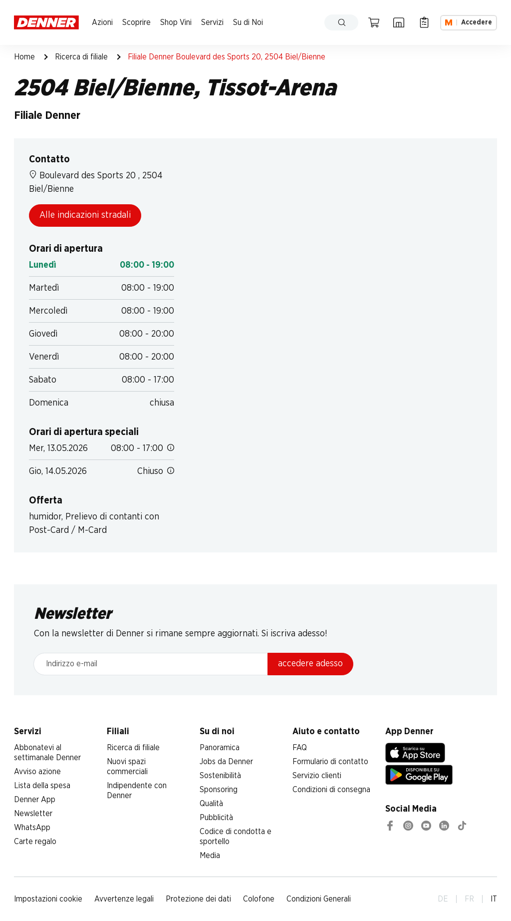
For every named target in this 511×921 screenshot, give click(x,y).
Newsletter (33, 814)
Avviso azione (37, 772)
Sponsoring (219, 790)
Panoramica (220, 748)
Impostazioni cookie (48, 899)
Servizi (212, 22)
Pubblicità (216, 818)
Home (24, 57)
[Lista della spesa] (424, 22)
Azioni (102, 22)
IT (494, 899)
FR (469, 899)
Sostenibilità (220, 776)
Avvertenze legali (124, 899)
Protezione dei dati (198, 899)
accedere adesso (310, 663)
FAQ (299, 748)
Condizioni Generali (318, 899)
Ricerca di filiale (81, 57)
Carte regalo (35, 842)
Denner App (34, 800)
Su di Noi (248, 22)
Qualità (211, 804)
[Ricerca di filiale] (398, 22)
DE (443, 899)
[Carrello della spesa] (373, 22)
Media (210, 856)
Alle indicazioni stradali (85, 215)
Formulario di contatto (330, 762)
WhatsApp (32, 828)
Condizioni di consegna (331, 790)
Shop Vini (176, 22)
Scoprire (136, 22)
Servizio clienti (316, 776)
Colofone (258, 899)
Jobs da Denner (226, 762)
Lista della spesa (42, 786)
